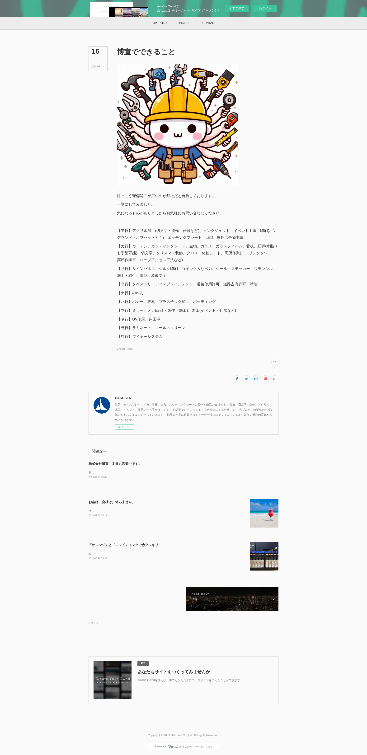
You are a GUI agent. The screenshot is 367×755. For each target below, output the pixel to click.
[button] (159, 23)
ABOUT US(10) (125, 349)
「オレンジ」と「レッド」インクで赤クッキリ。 (125, 545)
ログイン (265, 8)
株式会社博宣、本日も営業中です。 (115, 464)
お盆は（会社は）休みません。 (112, 502)
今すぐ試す (236, 8)
